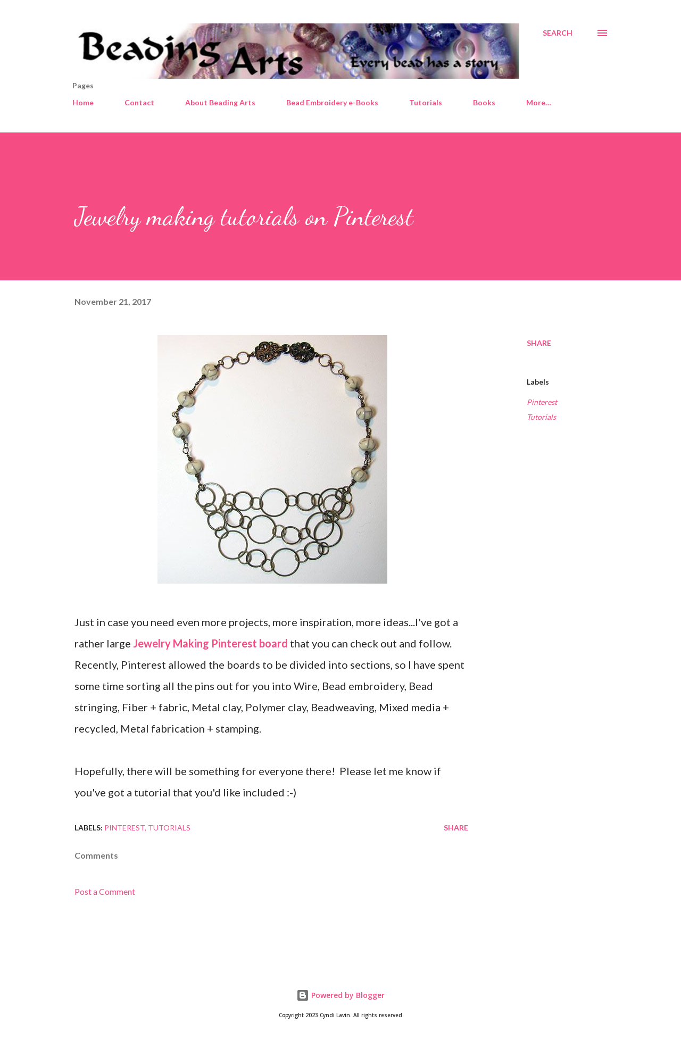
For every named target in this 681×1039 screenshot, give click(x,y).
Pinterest (542, 401)
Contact (139, 102)
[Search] (557, 33)
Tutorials (425, 102)
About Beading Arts (220, 102)
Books (484, 102)
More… (538, 102)
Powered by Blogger (340, 995)
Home (83, 102)
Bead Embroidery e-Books (332, 102)
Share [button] (539, 342)
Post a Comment (104, 891)
